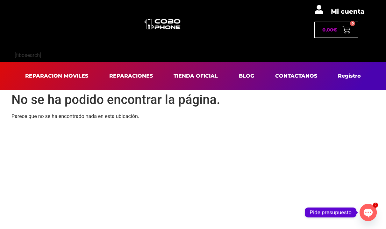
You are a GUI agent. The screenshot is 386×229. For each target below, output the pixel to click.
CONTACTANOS (296, 76)
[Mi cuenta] (319, 9)
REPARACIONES (131, 76)
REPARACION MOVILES (56, 76)
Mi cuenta (348, 11)
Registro (349, 76)
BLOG (246, 76)
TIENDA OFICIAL (196, 76)
